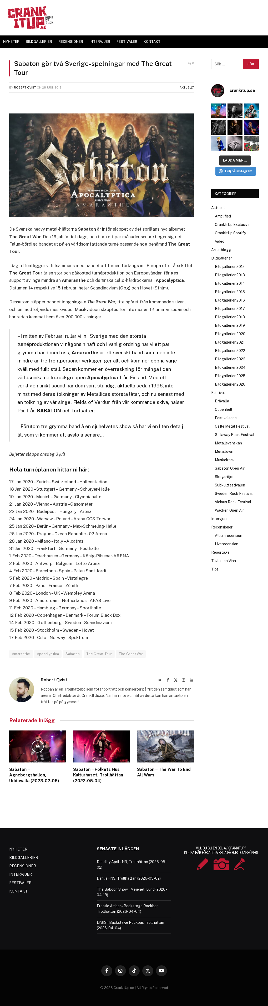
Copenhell (223, 409)
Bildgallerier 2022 (230, 351)
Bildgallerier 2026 (230, 384)
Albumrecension (228, 535)
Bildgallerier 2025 (230, 376)
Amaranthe (21, 654)
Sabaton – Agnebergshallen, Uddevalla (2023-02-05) (34, 775)
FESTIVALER (127, 42)
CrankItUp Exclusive (232, 224)
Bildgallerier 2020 (230, 334)
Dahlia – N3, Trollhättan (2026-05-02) (129, 878)
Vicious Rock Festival (233, 502)
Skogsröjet (224, 477)
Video (219, 241)
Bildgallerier (221, 258)
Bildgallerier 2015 (230, 292)
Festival (218, 393)
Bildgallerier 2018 (230, 317)
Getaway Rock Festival (234, 435)
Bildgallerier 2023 (230, 359)
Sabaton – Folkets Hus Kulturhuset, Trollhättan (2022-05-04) (98, 775)
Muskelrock (225, 460)
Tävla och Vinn (223, 561)
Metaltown (224, 451)
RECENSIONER (70, 42)
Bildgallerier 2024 (230, 367)
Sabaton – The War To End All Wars (164, 772)
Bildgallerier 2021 (230, 342)
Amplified (223, 216)
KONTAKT (152, 42)
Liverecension (226, 544)
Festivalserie (226, 418)
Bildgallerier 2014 (230, 283)
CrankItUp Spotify (230, 233)
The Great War (131, 654)
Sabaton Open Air (230, 468)
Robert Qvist (25, 87)
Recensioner (221, 527)
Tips (215, 569)
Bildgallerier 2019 (230, 325)
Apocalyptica (48, 654)
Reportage (220, 552)
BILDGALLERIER (39, 42)
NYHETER (11, 42)
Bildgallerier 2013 (230, 275)
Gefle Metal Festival (232, 426)
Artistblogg (221, 250)
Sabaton (72, 654)
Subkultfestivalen (230, 485)
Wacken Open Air (229, 510)
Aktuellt (187, 87)
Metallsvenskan (228, 443)
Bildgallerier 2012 (230, 267)
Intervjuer (219, 519)
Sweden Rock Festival (234, 493)
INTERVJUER (99, 42)
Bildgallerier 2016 (230, 300)
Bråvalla (222, 401)
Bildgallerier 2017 (230, 309)
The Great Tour (99, 654)
